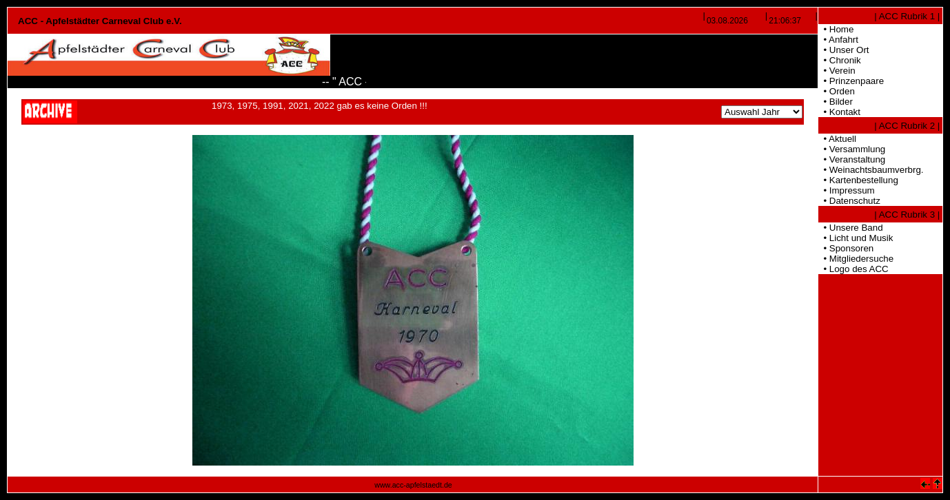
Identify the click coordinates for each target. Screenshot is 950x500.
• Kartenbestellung (858, 180)
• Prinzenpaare (851, 81)
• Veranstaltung (851, 159)
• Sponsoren (845, 248)
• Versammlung (851, 149)
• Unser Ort (843, 50)
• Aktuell (837, 139)
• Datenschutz (849, 201)
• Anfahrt (838, 39)
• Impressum (846, 190)
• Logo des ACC (853, 269)
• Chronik (839, 60)
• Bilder (835, 101)
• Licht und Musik (855, 238)
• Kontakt (839, 112)
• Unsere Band (850, 227)
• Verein (837, 70)
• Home (835, 29)
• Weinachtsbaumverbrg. (871, 170)
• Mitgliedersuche (855, 258)
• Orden (836, 91)
